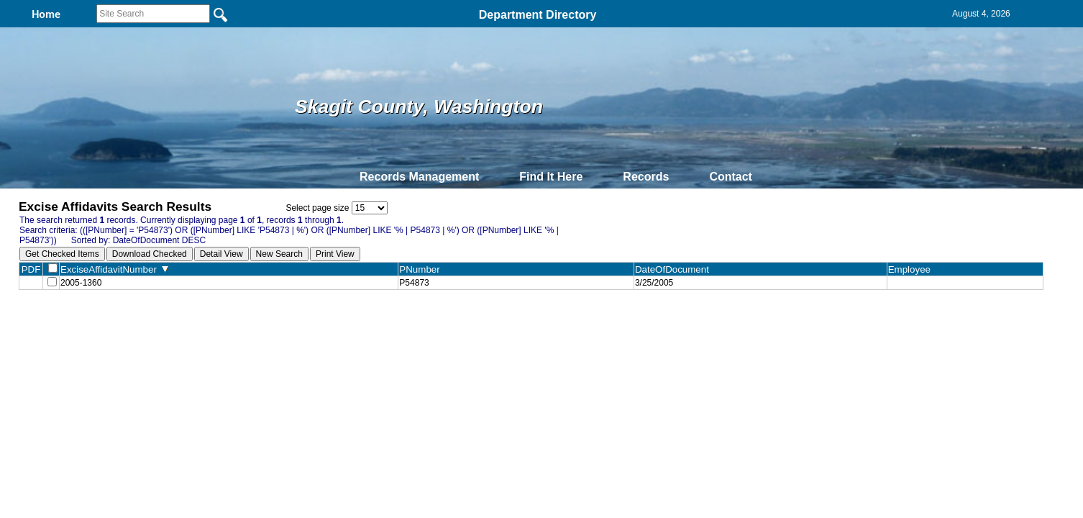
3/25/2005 (654, 284)
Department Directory (538, 15)
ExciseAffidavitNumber (114, 269)
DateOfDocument (675, 269)
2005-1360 (80, 284)
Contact (730, 177)
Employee (912, 269)
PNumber (422, 269)
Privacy (535, 324)
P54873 (414, 284)
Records (646, 177)
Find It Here (550, 177)
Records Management (419, 177)
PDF (31, 269)
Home (401, 324)
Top (302, 324)
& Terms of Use (588, 324)
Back (345, 324)
